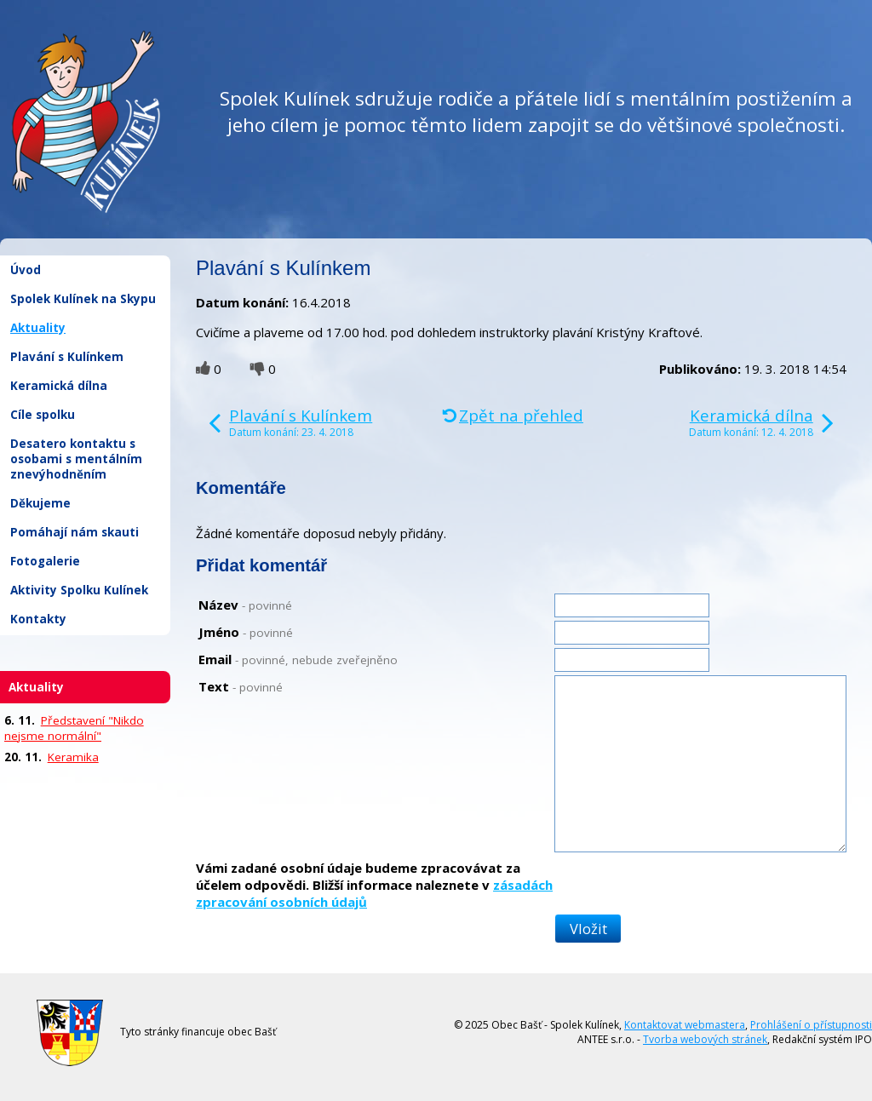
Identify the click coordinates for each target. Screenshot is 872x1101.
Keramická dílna (58, 385)
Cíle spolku (42, 414)
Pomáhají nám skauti (74, 532)
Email (298, 659)
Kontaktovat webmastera (684, 1025)
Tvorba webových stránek (705, 1039)
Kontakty (38, 619)
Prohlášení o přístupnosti (811, 1025)
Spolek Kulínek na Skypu (83, 299)
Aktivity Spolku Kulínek (79, 590)
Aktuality (38, 327)
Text (240, 686)
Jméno (245, 631)
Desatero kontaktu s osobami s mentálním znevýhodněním (76, 459)
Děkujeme (40, 503)
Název (245, 604)
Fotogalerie (45, 561)
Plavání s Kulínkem (66, 356)
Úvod (25, 270)
